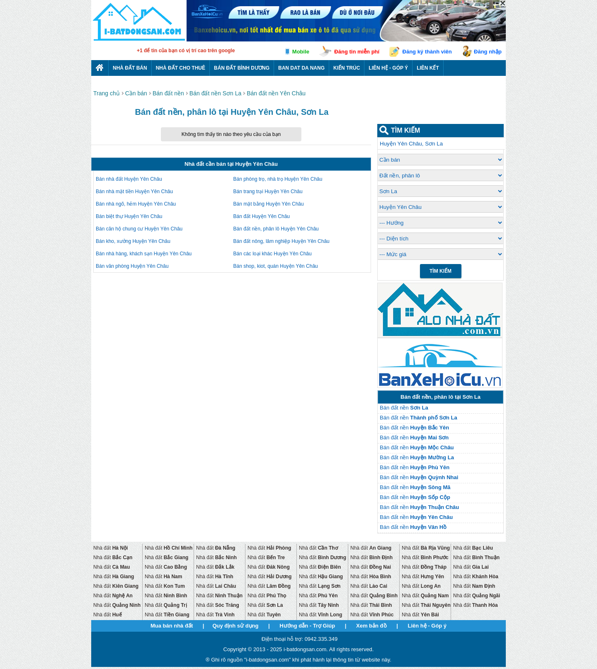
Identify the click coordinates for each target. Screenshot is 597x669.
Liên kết (428, 68)
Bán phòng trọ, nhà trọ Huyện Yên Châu (278, 179)
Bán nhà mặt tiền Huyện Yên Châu (134, 191)
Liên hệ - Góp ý (388, 68)
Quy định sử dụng (235, 626)
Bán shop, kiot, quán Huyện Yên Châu (275, 266)
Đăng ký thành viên (427, 51)
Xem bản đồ (371, 626)
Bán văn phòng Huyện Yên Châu (132, 266)
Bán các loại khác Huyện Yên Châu (272, 254)
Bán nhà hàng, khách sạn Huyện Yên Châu (144, 254)
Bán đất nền (404, 408)
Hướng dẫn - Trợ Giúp (307, 626)
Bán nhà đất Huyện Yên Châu (129, 179)
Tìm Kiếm (440, 271)
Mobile (300, 51)
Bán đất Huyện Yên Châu (261, 216)
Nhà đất (110, 548)
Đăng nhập (488, 51)
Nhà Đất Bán (130, 68)
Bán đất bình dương (241, 68)
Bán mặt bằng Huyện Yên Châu (268, 204)
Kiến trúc (346, 68)
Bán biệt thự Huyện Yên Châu (129, 216)
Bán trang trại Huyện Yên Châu (268, 191)
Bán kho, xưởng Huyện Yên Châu (133, 241)
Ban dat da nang (301, 68)
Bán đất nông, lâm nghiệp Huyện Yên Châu (281, 241)
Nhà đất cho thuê (180, 68)
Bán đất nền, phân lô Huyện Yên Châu (276, 229)
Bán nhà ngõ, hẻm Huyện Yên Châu (136, 204)
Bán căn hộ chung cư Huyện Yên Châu (139, 229)
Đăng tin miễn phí (356, 51)
